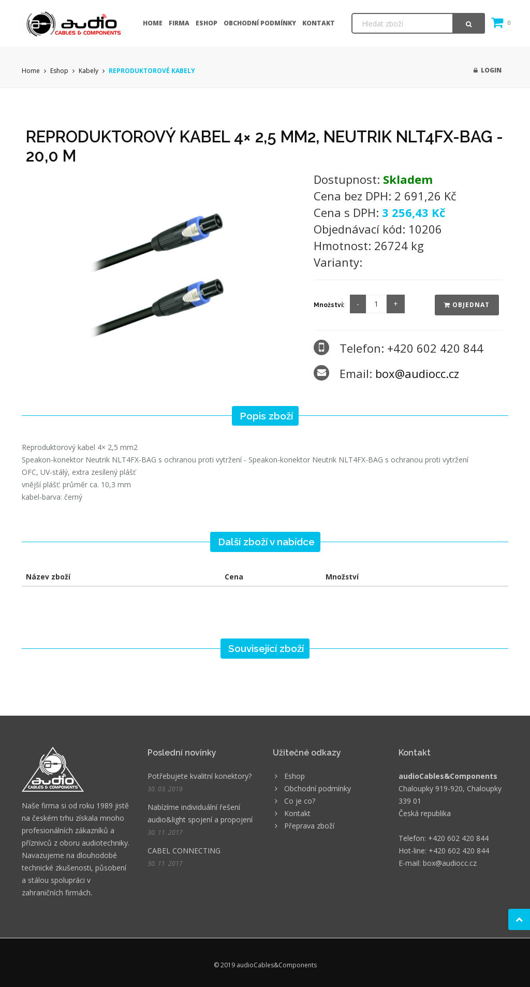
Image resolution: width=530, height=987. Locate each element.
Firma (179, 23)
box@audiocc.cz (417, 373)
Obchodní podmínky (260, 23)
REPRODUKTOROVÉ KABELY (152, 70)
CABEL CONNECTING (184, 850)
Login (488, 70)
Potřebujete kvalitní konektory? (200, 776)
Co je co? (299, 801)
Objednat (467, 304)
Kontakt (318, 23)
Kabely (88, 70)
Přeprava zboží (309, 826)
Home (153, 23)
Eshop (206, 23)
